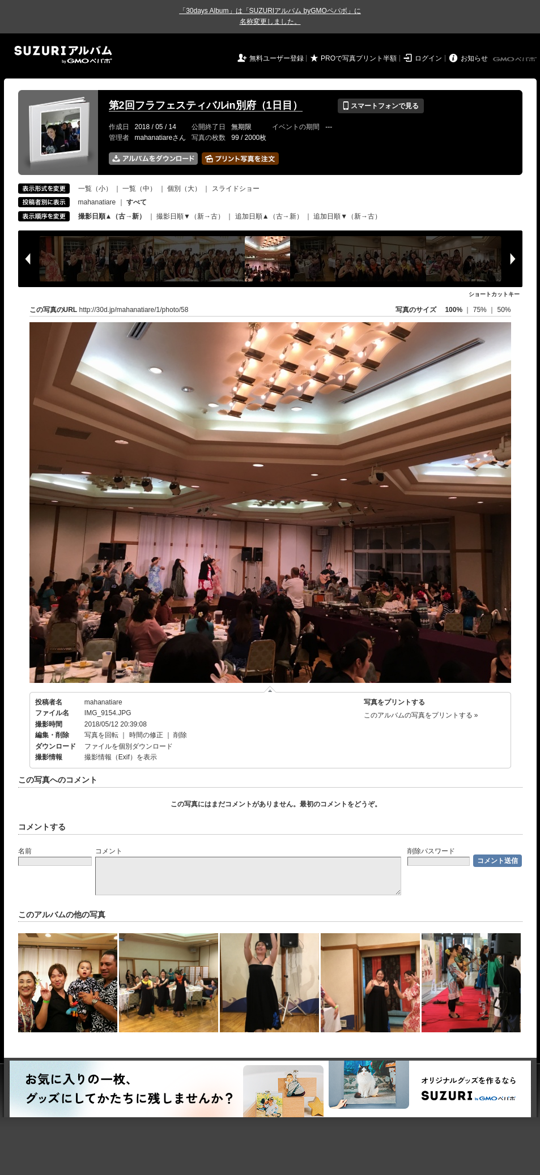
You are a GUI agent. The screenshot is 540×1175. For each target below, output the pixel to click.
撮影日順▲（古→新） (112, 216)
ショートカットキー (494, 294)
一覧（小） (95, 189)
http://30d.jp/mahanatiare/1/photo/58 (134, 310)
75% (480, 310)
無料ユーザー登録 (276, 58)
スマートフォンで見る (380, 106)
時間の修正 (146, 735)
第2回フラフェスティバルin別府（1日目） (206, 105)
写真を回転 (101, 735)
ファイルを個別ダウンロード (128, 746)
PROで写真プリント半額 (359, 58)
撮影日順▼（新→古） (190, 216)
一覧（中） (139, 189)
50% (504, 310)
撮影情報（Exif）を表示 (120, 757)
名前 (25, 851)
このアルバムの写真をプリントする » (421, 715)
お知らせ (474, 58)
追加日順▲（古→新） (269, 216)
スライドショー (236, 189)
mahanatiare (97, 202)
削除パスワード (431, 851)
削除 (180, 735)
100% (453, 310)
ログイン (428, 58)
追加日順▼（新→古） (347, 216)
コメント (108, 851)
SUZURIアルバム (63, 54)
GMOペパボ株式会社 (515, 59)
